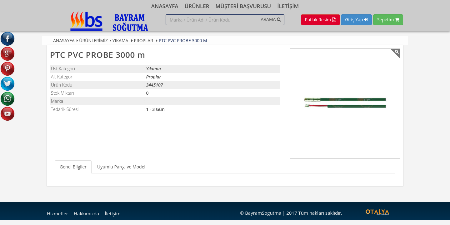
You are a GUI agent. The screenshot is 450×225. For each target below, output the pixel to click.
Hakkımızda (86, 213)
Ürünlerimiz (93, 40)
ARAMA (271, 19)
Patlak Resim (320, 19)
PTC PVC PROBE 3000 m (183, 40)
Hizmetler (57, 213)
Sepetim (388, 19)
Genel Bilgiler (73, 167)
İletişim (112, 213)
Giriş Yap (356, 19)
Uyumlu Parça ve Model (121, 167)
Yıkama (120, 40)
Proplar (143, 40)
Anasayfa (64, 40)
